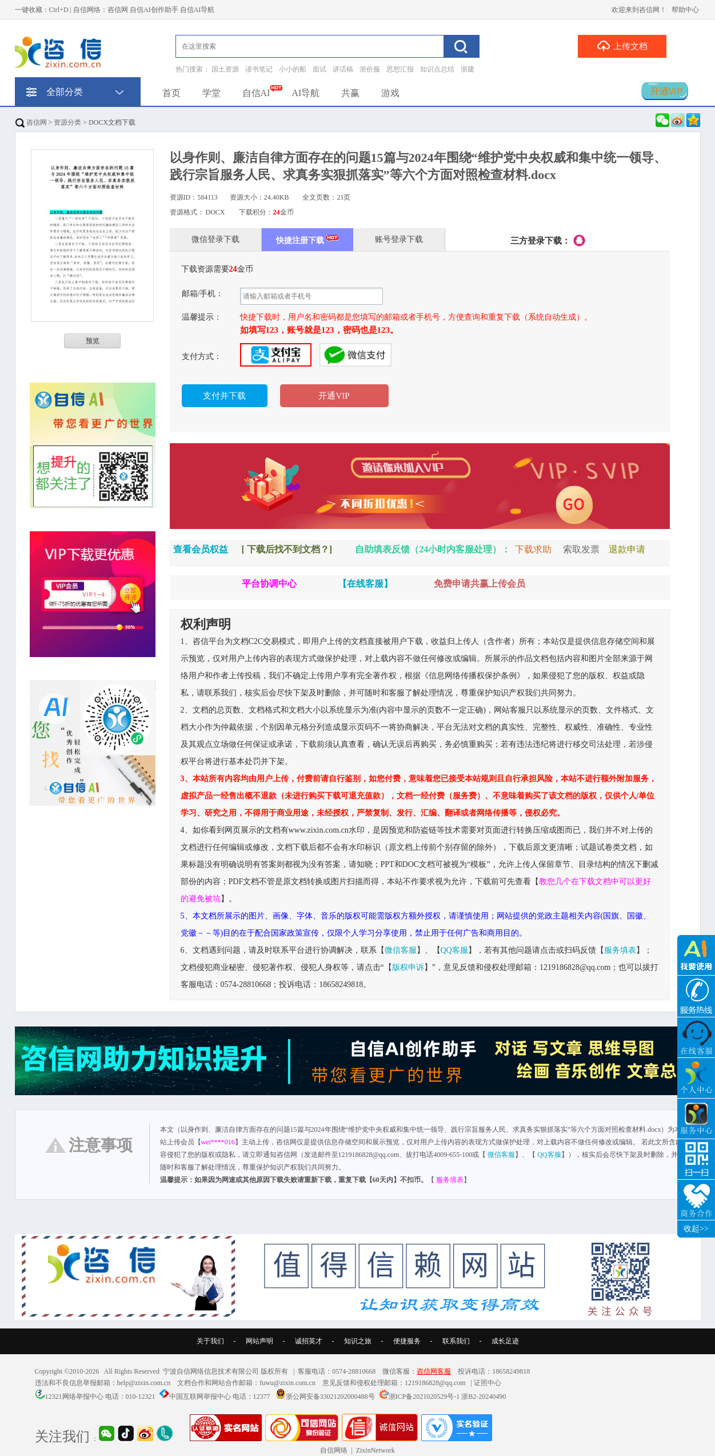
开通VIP (333, 395)
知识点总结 (437, 69)
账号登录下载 (399, 239)
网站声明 (259, 1341)
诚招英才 (308, 1341)
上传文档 (622, 46)
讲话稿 (343, 69)
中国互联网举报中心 (200, 1397)
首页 (171, 93)
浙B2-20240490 (483, 1397)
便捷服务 (407, 1341)
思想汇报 (400, 69)
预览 (92, 341)
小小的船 (292, 69)
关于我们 (210, 1341)
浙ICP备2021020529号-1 (424, 1397)
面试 (319, 69)
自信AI (256, 93)
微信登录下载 (215, 239)
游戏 (390, 93)
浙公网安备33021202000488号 (330, 1397)
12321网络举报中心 (74, 1397)
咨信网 (31, 122)
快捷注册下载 (307, 239)
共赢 (350, 93)
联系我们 (456, 1341)
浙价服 (370, 69)
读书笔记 (259, 69)
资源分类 (67, 122)
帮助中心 (685, 10)
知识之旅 (358, 1341)
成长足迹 (505, 1341)
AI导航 (305, 93)
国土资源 (225, 69)
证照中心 (487, 1383)
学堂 (211, 93)
